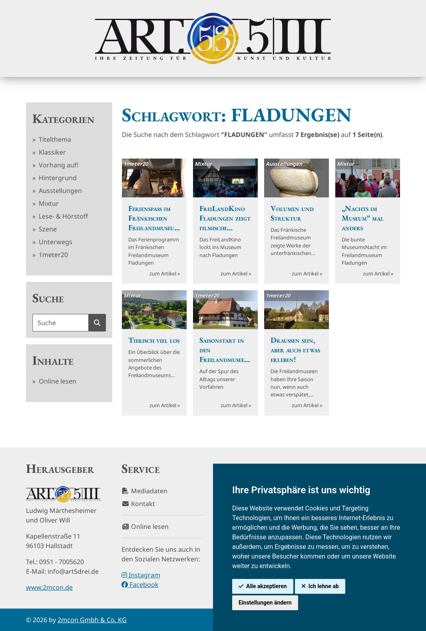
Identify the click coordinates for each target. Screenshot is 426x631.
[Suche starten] (97, 323)
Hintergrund (57, 177)
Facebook (140, 584)
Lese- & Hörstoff (62, 216)
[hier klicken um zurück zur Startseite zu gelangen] (213, 38)
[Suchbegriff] (60, 323)
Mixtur (48, 203)
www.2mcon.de (49, 587)
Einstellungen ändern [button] (265, 602)
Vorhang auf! (57, 165)
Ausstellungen (59, 190)
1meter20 (52, 254)
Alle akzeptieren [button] (266, 586)
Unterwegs (54, 241)
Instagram (140, 575)
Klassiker (51, 152)
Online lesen (56, 381)
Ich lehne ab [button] (324, 586)
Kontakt (138, 503)
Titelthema (54, 139)
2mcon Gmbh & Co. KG (92, 619)
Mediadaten (144, 490)
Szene (47, 229)
